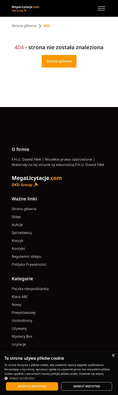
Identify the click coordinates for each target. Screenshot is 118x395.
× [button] (113, 355)
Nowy (16, 304)
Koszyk (17, 240)
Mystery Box (22, 336)
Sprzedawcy (22, 232)
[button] (59, 378)
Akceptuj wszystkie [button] (32, 386)
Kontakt (18, 248)
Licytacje (19, 344)
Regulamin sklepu (27, 256)
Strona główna (24, 25)
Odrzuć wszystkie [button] (86, 386)
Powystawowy (24, 312)
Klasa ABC (20, 296)
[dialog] (59, 373)
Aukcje (17, 224)
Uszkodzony (22, 320)
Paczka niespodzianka (30, 288)
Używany (19, 328)
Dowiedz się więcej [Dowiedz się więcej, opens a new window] (91, 374)
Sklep (16, 216)
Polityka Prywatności (29, 264)
